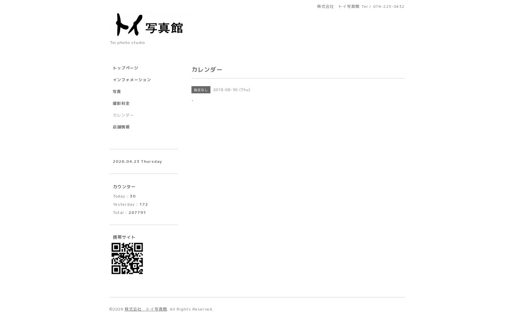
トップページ (125, 68)
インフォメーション (132, 80)
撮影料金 (121, 103)
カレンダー (123, 115)
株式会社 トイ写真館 (146, 309)
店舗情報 (121, 127)
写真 (117, 91)
